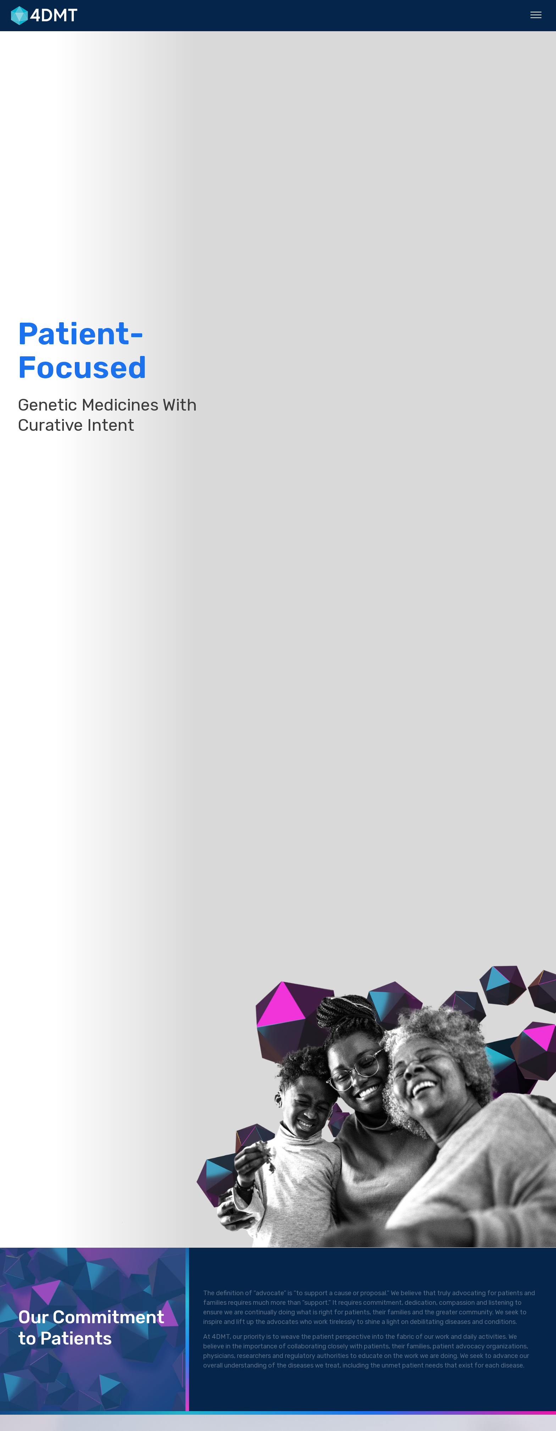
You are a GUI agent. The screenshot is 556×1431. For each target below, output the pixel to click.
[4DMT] (66, 15)
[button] (536, 14)
